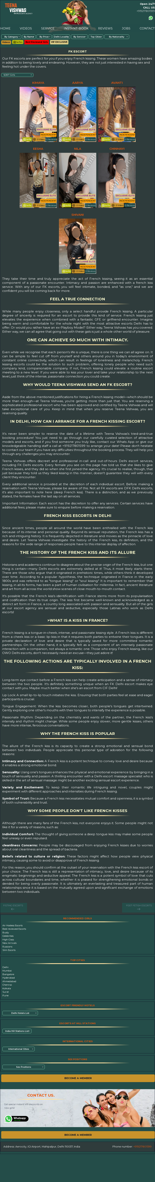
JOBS (126, 28)
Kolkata (6, 988)
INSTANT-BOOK (76, 28)
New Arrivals (9, 943)
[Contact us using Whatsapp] (151, 18)
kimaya (38, 83)
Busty (5, 932)
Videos (6, 42)
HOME (5, 28)
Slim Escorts (9, 950)
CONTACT (147, 28)
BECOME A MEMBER (78, 1078)
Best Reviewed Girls (36, 42)
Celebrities (8, 936)
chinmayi (117, 149)
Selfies (17, 42)
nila (77, 149)
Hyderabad (8, 977)
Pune (5, 995)
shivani (77, 215)
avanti (117, 83)
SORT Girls (9, 74)
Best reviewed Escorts (14, 928)
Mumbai (7, 970)
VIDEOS (26, 28)
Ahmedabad (9, 981)
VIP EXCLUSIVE (59, 42)
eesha (38, 149)
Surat (5, 991)
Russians (7, 946)
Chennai (7, 984)
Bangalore (8, 974)
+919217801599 (146, 11)
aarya (77, 83)
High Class (8, 939)
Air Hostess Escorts (12, 925)
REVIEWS (105, 28)
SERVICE (47, 28)
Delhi (5, 967)
